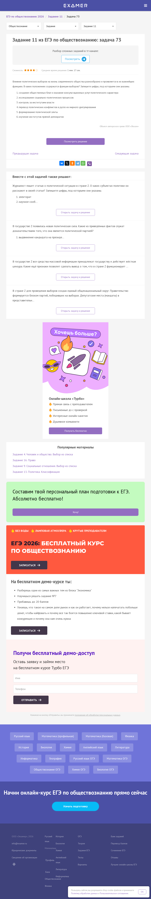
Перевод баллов (119, 843)
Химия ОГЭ (78, 769)
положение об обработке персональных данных (97, 715)
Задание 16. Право (24, 460)
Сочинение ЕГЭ (118, 850)
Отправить (29, 700)
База (47, 872)
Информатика (29, 758)
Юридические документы (24, 850)
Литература (122, 747)
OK (142, 892)
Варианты (82, 864)
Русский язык (22, 736)
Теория (81, 843)
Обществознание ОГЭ (47, 769)
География (55, 758)
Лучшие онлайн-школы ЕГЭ (124, 864)
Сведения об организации (24, 857)
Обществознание (53, 878)
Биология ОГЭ (105, 769)
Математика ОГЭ (117, 758)
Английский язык (93, 747)
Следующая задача (126, 153)
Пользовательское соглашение (114, 893)
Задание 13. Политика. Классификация (36, 472)
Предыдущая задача (25, 153)
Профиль (49, 860)
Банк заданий (117, 836)
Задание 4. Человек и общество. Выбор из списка (43, 454)
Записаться (27, 565)
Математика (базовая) (99, 736)
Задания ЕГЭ (84, 850)
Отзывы (114, 857)
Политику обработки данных (84, 893)
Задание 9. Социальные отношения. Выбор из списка (45, 466)
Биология (46, 747)
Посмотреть (75, 59)
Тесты (80, 857)
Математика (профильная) (58, 736)
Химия (67, 747)
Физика (129, 736)
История (23, 747)
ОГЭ (80, 836)
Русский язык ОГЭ (84, 758)
